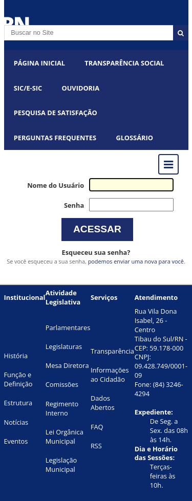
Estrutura (18, 402)
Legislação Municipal (61, 464)
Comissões (62, 384)
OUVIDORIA (81, 88)
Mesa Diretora (67, 365)
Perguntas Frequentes (55, 137)
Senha (74, 205)
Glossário (134, 137)
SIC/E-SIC (28, 88)
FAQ (97, 426)
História (16, 355)
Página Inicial (39, 63)
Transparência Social (124, 63)
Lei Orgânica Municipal (64, 436)
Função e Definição (18, 379)
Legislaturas (64, 346)
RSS (96, 445)
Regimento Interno (62, 408)
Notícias (16, 422)
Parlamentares (68, 327)
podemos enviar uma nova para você (136, 261)
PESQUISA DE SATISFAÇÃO (55, 112)
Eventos (16, 441)
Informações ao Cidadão (110, 374)
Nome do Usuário (55, 185)
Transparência (112, 351)
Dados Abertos (103, 403)
